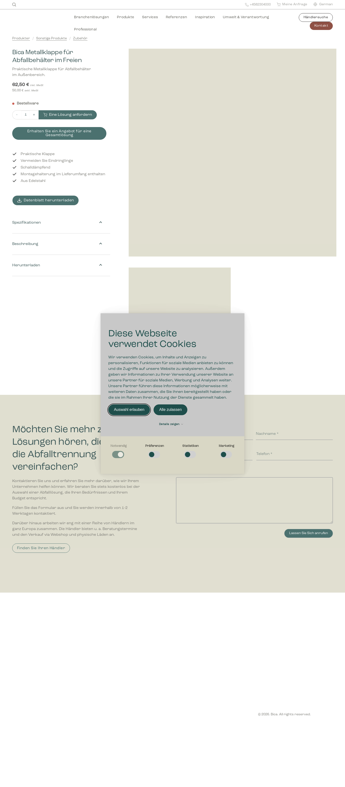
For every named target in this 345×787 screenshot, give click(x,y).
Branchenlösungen (91, 17)
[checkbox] (119, 451)
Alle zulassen (170, 410)
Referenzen (176, 17)
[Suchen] (14, 4)
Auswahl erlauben (129, 410)
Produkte (125, 17)
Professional (85, 29)
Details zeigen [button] (171, 424)
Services (150, 17)
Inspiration (205, 17)
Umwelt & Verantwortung (246, 17)
